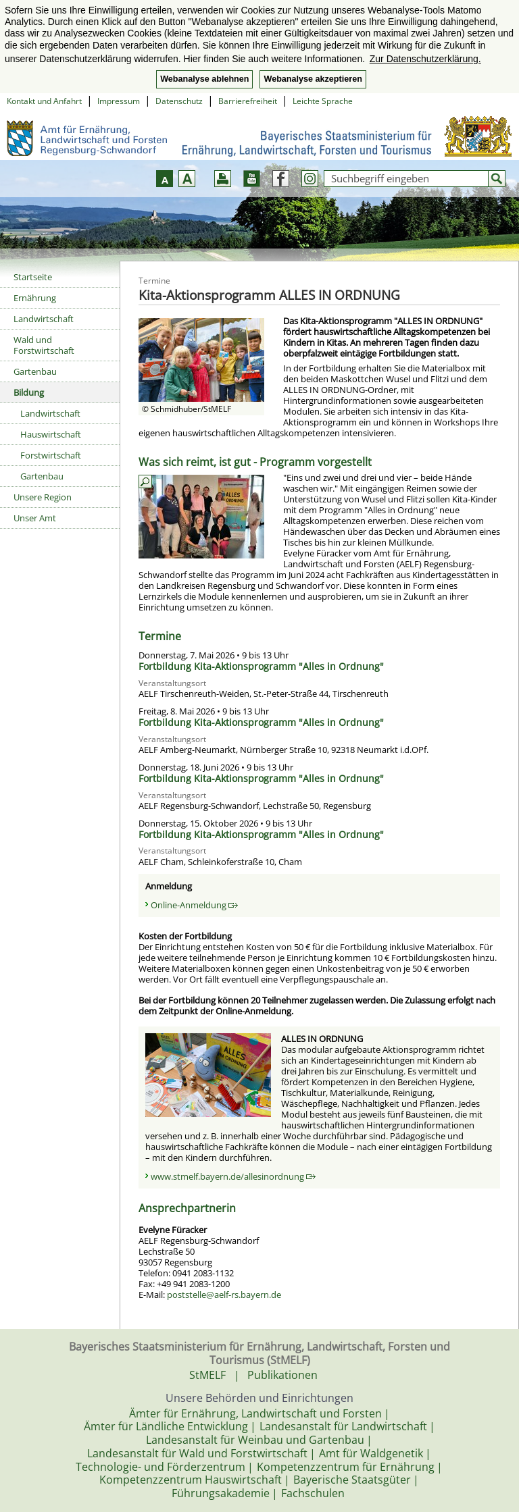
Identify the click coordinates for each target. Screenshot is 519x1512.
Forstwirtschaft (50, 455)
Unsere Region (43, 497)
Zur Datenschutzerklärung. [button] (425, 58)
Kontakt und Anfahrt (44, 101)
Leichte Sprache (323, 101)
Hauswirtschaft (50, 434)
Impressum (118, 101)
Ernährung (35, 298)
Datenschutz (179, 101)
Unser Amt (35, 518)
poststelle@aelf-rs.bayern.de (224, 1294)
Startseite (33, 277)
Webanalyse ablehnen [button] (204, 79)
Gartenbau (35, 371)
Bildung (29, 392)
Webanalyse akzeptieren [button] (313, 79)
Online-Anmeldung (194, 905)
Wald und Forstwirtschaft (44, 345)
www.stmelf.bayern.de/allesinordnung (233, 1176)
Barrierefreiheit (247, 101)
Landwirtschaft (44, 319)
